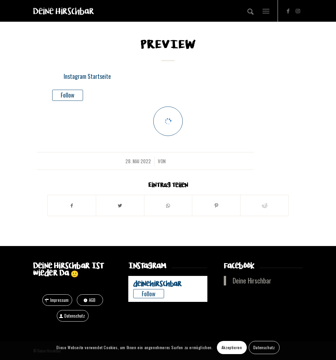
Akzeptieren (231, 347)
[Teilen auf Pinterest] (216, 205)
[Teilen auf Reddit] (264, 205)
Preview (168, 44)
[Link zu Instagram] (298, 10)
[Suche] (250, 11)
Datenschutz (264, 347)
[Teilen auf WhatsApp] (168, 205)
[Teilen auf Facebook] (72, 205)
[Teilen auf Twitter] (120, 205)
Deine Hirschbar (252, 280)
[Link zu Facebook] (288, 10)
